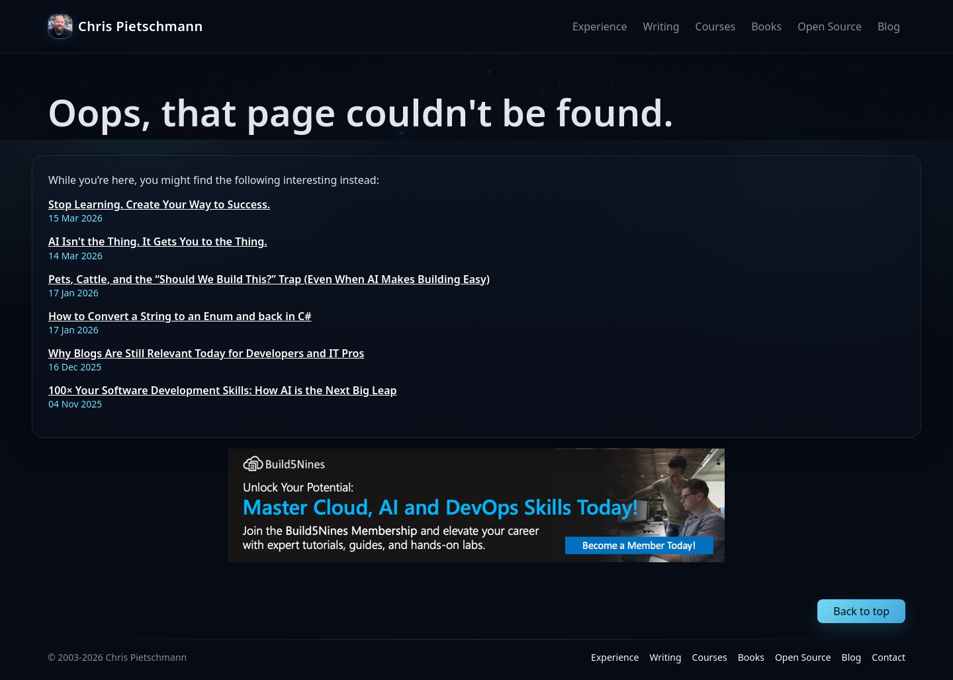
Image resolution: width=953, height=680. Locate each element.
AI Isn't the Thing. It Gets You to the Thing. (157, 241)
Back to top (861, 611)
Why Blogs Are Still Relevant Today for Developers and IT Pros (206, 353)
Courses (716, 26)
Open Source (829, 26)
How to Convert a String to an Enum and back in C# (180, 316)
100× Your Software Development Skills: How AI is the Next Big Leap (222, 390)
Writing (661, 26)
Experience (599, 26)
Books (766, 26)
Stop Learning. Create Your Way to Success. (159, 204)
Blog (889, 26)
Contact (888, 657)
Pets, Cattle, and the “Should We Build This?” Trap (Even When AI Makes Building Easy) (269, 279)
